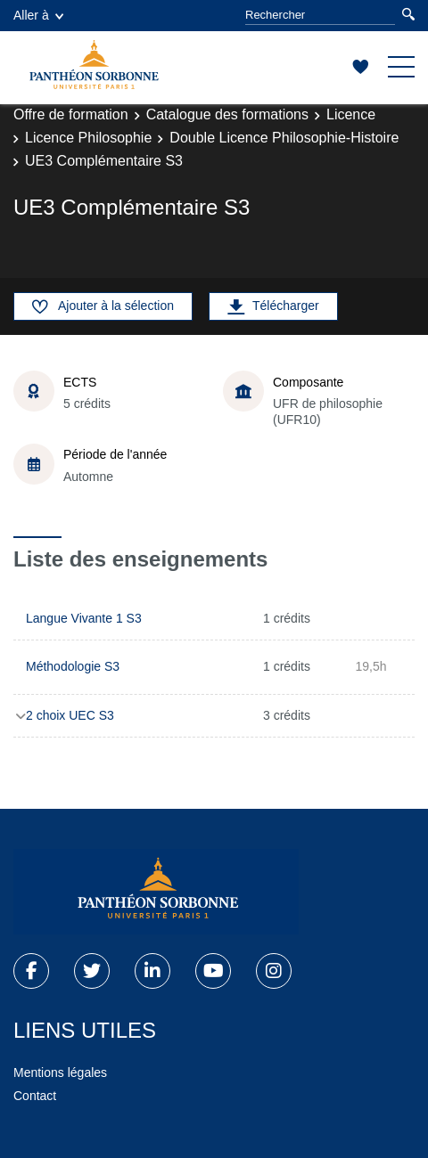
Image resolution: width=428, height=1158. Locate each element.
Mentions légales (60, 1072)
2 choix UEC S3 (70, 715)
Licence (350, 114)
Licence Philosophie (88, 137)
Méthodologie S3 (72, 666)
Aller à (38, 15)
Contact (34, 1096)
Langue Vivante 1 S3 (84, 618)
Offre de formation (70, 114)
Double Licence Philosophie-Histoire (284, 137)
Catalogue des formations (227, 114)
